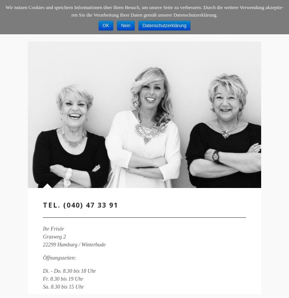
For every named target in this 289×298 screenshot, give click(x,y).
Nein (126, 25)
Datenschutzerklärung (165, 25)
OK (106, 25)
